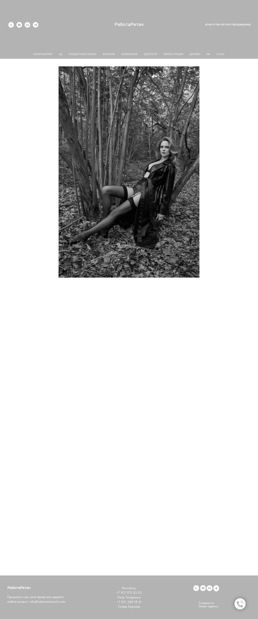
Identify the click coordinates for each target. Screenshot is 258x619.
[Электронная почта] (19, 25)
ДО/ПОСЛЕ (150, 54)
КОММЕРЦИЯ (129, 54)
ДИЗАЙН (195, 54)
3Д (60, 54)
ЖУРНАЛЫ (109, 54)
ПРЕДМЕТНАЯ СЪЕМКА (82, 54)
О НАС (220, 54)
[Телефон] (11, 25)
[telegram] (35, 25)
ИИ (208, 54)
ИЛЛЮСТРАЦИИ (173, 54)
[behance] (27, 25)
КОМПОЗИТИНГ (43, 54)
